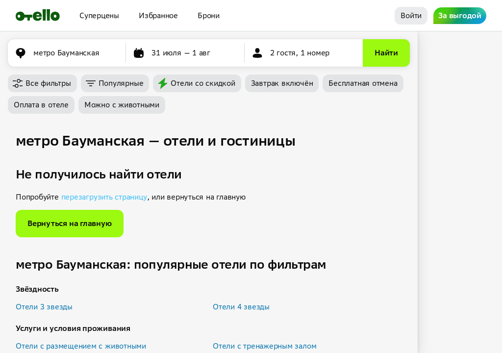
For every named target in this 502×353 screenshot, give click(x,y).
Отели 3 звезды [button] (44, 306)
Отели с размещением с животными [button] (81, 346)
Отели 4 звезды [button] (241, 306)
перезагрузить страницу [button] (104, 197)
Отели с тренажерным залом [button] (264, 346)
